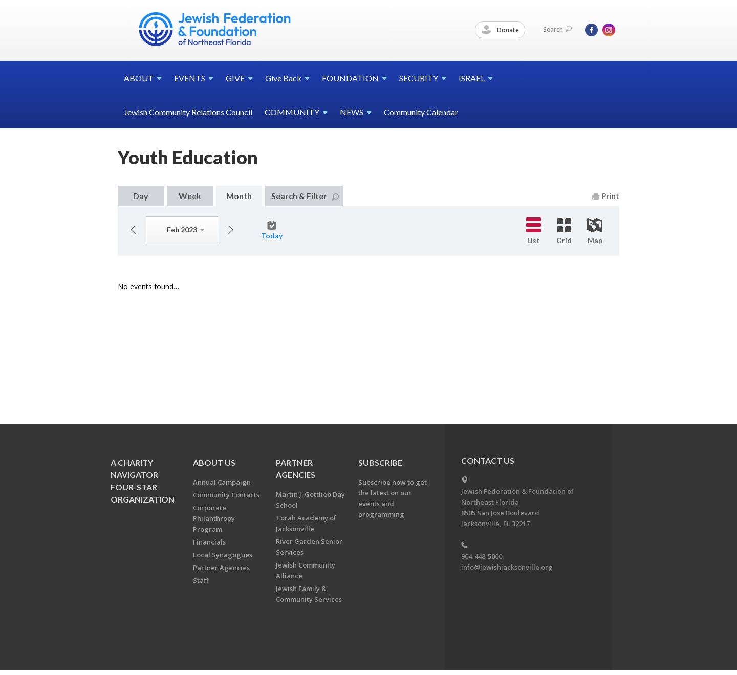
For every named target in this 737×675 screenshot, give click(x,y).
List (533, 231)
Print (605, 195)
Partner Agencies (221, 567)
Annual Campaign (222, 482)
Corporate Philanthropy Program (214, 518)
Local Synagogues (222, 554)
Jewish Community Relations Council (188, 112)
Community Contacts (226, 494)
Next (230, 230)
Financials (209, 542)
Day (140, 196)
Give (287, 78)
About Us (214, 462)
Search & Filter (305, 196)
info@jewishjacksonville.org (507, 567)
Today (272, 230)
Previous (133, 230)
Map (594, 231)
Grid (564, 231)
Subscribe (380, 462)
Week (190, 196)
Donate (500, 30)
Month (239, 196)
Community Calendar (421, 112)
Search (557, 29)
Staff (200, 580)
